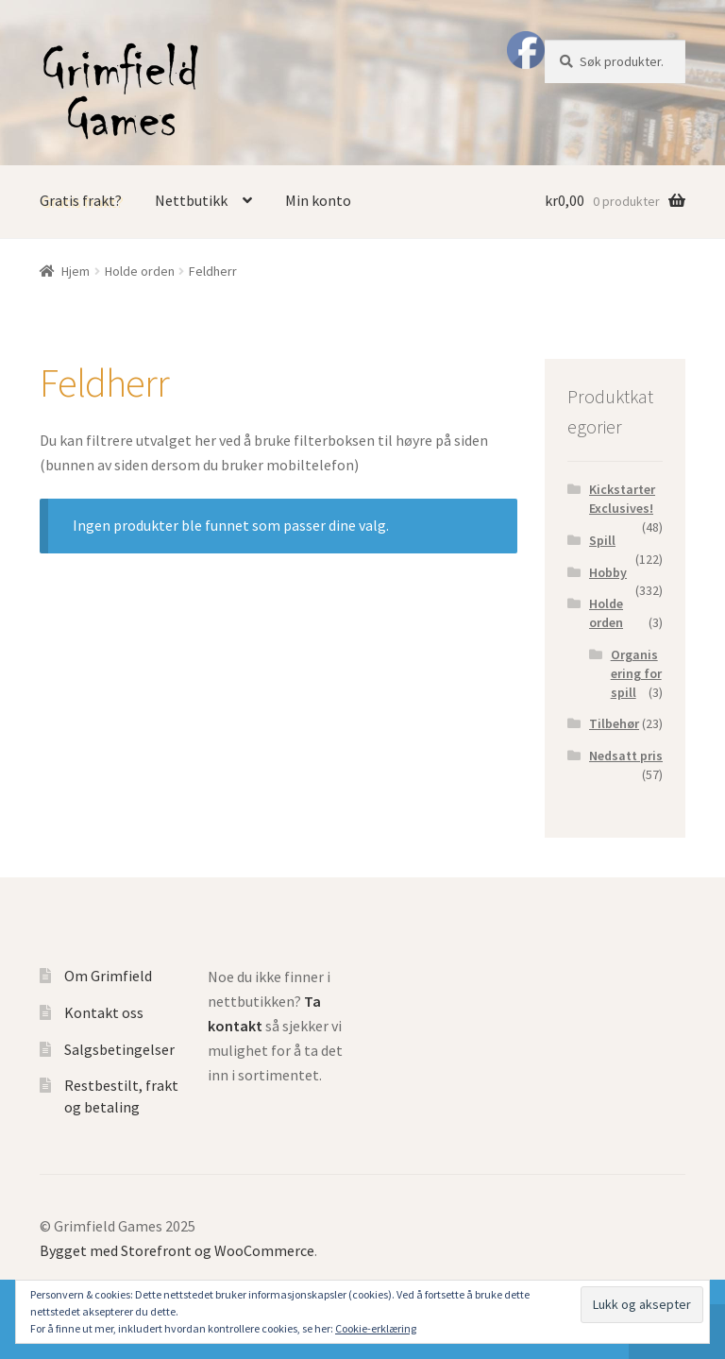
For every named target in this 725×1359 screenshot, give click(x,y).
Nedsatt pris (626, 755)
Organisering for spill (636, 673)
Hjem (75, 271)
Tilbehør (614, 723)
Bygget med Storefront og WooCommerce (177, 1250)
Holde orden (140, 271)
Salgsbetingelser (119, 1049)
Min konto (318, 200)
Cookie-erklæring (375, 1328)
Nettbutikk (191, 200)
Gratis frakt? (81, 200)
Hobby (608, 572)
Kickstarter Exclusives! (622, 499)
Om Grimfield (108, 975)
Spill (602, 540)
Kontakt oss (103, 1012)
